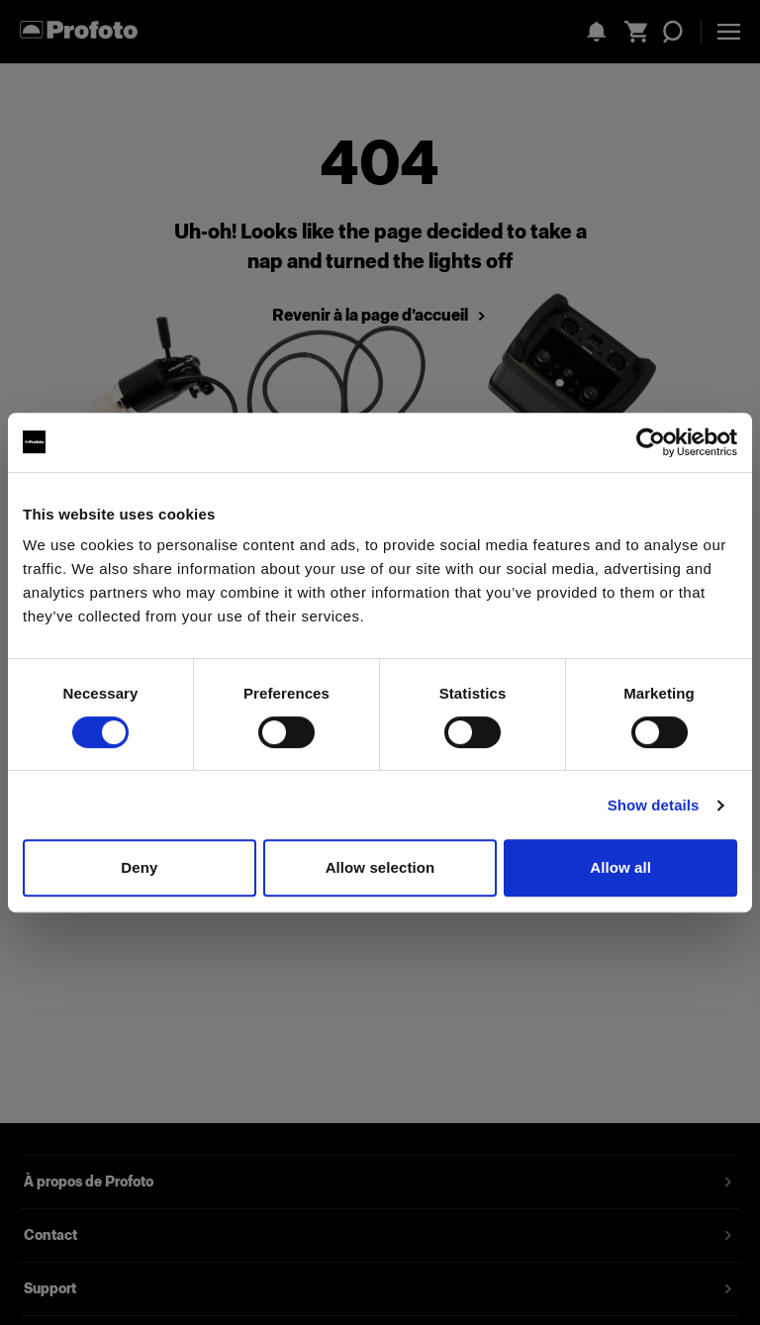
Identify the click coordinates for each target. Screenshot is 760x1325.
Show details (654, 805)
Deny (139, 867)
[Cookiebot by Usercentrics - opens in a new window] (650, 442)
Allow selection (380, 867)
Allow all (620, 867)
